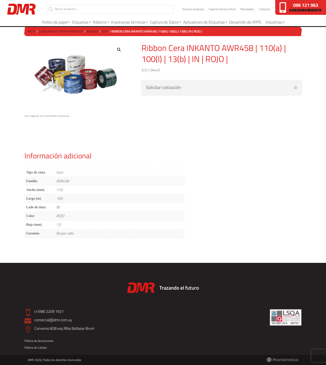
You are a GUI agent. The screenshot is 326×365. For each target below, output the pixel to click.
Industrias (274, 22)
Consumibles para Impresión (61, 31)
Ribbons (100, 22)
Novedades (247, 9)
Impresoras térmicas (128, 22)
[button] (119, 50)
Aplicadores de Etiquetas (204, 22)
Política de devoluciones (39, 340)
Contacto (264, 9)
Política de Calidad (35, 347)
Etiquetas (80, 22)
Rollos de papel (55, 22)
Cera (105, 31)
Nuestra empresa (193, 9)
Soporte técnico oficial (222, 9)
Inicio (31, 31)
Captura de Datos (164, 22)
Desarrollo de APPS (245, 22)
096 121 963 (305, 5)
